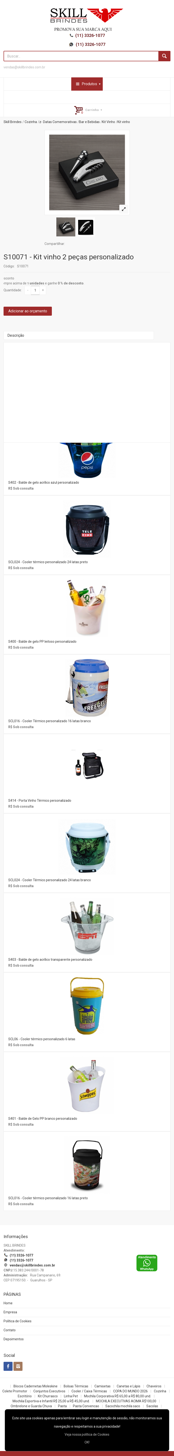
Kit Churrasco (48, 1396)
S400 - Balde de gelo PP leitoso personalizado (42, 641)
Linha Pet (71, 1396)
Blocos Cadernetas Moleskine (35, 1386)
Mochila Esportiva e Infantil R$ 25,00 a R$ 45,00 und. (51, 1401)
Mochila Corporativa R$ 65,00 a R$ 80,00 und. (117, 1396)
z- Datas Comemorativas (58, 122)
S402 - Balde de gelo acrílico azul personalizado (43, 482)
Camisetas (102, 1386)
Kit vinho (123, 122)
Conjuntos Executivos (49, 1391)
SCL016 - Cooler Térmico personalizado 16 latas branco (49, 721)
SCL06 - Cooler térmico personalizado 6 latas (41, 1039)
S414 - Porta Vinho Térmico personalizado (39, 800)
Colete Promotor (14, 1391)
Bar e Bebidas (89, 122)
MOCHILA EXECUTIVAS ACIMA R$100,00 (126, 1401)
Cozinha (31, 122)
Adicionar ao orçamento (27, 311)
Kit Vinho (108, 122)
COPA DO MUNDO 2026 (130, 1391)
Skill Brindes (13, 122)
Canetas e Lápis (128, 1386)
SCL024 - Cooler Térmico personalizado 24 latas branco (49, 880)
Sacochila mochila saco (122, 1406)
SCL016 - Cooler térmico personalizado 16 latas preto (48, 1198)
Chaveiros (154, 1386)
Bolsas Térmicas (76, 1386)
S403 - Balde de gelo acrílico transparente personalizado (50, 959)
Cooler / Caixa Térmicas (89, 1391)
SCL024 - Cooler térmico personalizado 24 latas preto (48, 562)
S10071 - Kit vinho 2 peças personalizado (69, 257)
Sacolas (152, 1406)
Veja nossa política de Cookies (87, 1434)
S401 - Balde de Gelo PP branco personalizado (42, 1118)
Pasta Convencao (86, 1406)
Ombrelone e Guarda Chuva (31, 1406)
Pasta (62, 1406)
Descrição (15, 335)
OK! (87, 1442)
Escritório (25, 1396)
